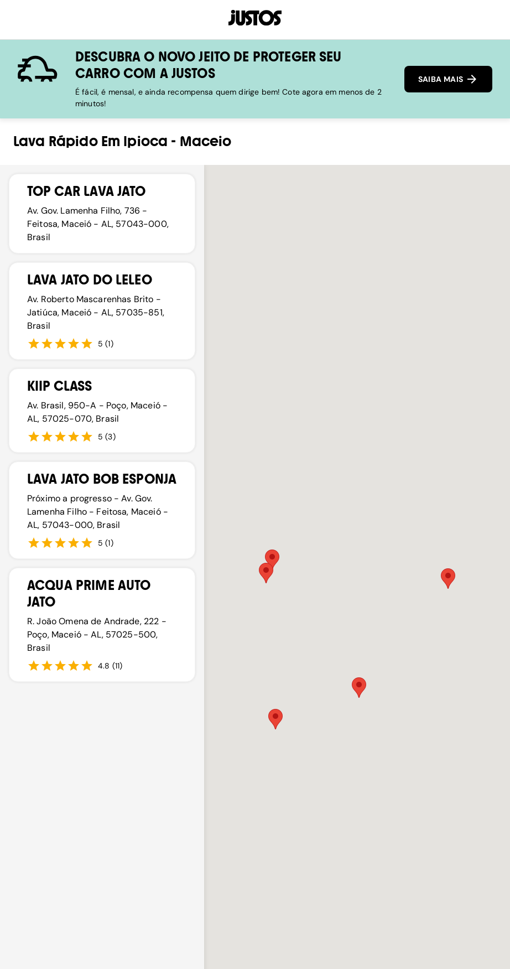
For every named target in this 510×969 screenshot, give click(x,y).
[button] (272, 560)
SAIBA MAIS (448, 79)
